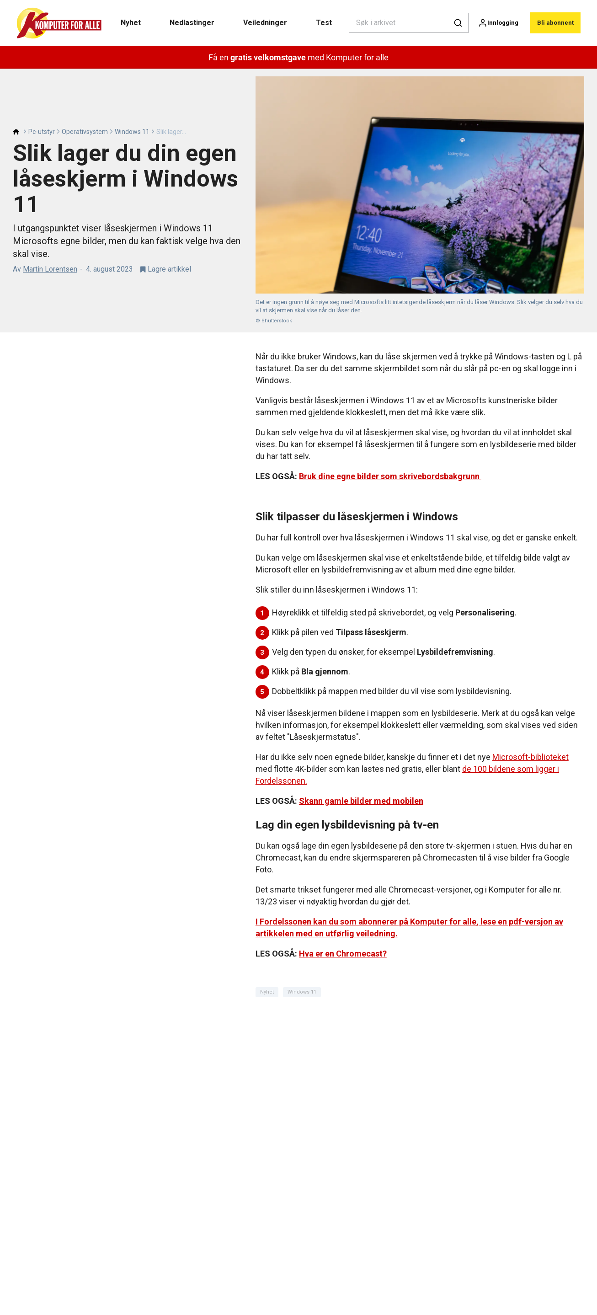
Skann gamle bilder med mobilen (361, 801)
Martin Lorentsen (50, 269)
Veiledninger (265, 22)
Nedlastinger (192, 22)
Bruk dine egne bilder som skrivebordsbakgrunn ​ (390, 476)
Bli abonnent (555, 22)
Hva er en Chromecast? (343, 953)
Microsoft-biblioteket (530, 757)
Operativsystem (85, 131)
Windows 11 (132, 131)
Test (324, 22)
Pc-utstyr (41, 131)
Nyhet (131, 22)
